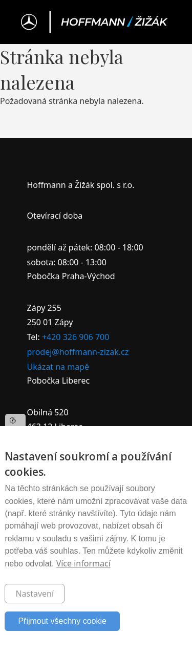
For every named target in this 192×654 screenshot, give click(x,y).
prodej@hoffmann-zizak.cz (78, 351)
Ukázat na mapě (58, 366)
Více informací (83, 563)
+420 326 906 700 (75, 337)
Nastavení (34, 593)
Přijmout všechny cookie (62, 621)
